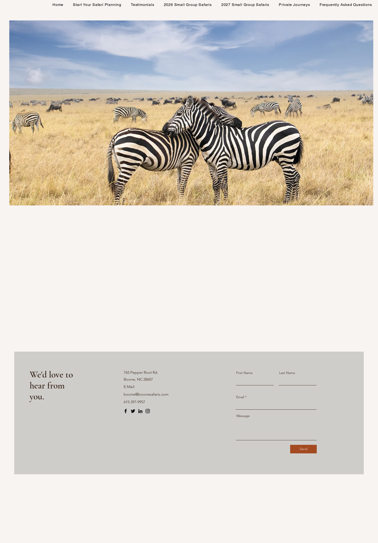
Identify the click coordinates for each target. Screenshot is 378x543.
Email (240, 397)
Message (243, 415)
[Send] (303, 449)
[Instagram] (148, 411)
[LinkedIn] (140, 411)
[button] (188, 4)
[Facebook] (125, 411)
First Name (244, 372)
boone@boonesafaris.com (146, 394)
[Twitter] (133, 411)
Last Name (287, 372)
